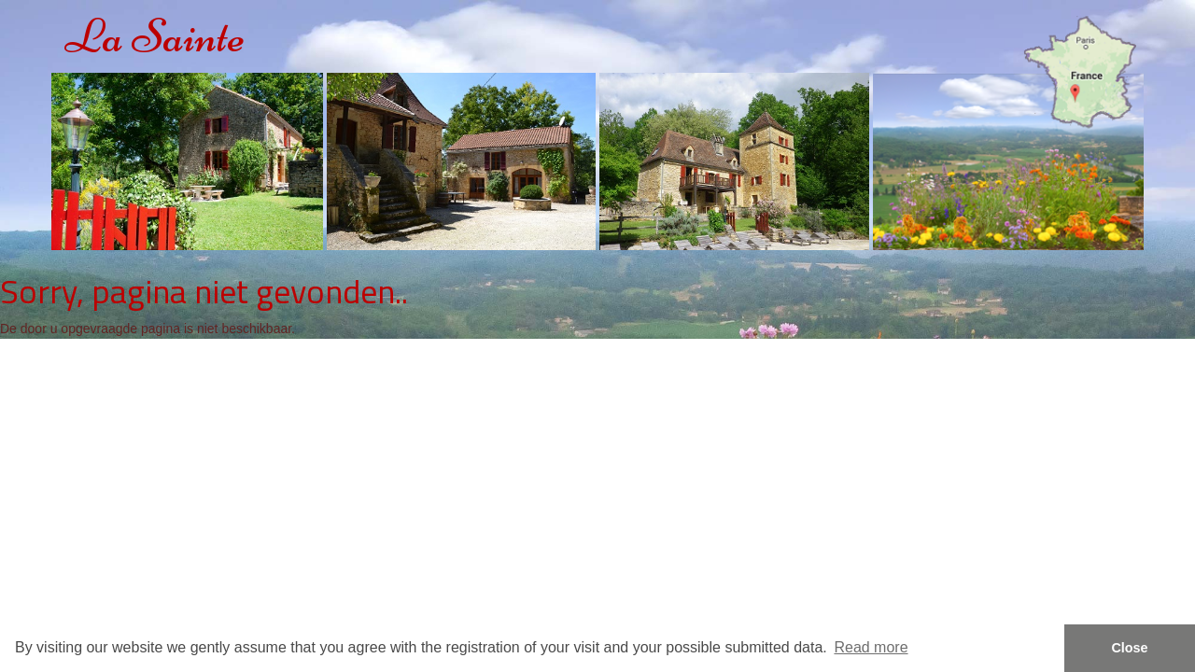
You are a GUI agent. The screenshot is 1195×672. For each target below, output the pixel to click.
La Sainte (155, 36)
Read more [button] (870, 647)
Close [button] (1129, 647)
